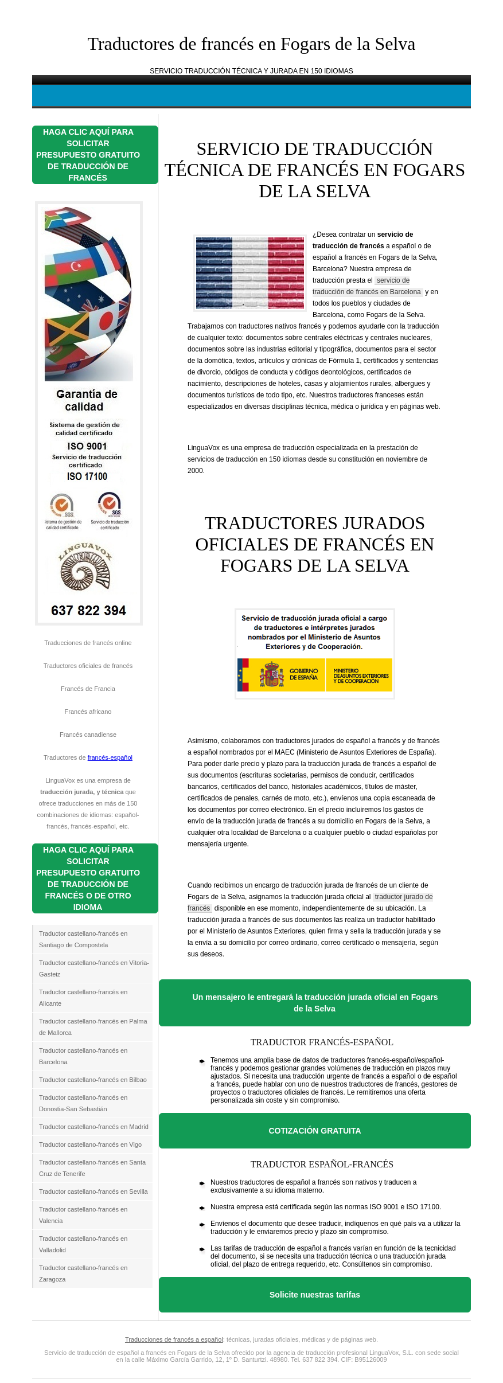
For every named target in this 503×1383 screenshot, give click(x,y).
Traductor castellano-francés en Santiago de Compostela (83, 939)
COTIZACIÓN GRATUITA (314, 1130)
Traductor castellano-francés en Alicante (83, 998)
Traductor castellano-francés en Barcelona (83, 1056)
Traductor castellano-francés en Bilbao (93, 1079)
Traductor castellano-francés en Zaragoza (83, 1273)
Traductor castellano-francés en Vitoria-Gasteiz (94, 968)
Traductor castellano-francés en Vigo (90, 1144)
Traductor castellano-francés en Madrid (94, 1126)
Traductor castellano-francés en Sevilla (93, 1191)
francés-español (110, 757)
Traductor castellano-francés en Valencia (83, 1215)
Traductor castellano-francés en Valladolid (83, 1244)
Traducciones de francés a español (174, 1339)
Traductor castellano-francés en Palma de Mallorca (93, 1027)
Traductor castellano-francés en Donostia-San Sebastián (83, 1103)
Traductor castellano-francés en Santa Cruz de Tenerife (92, 1168)
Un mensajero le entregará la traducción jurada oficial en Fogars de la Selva (315, 1003)
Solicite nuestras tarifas (315, 1294)
